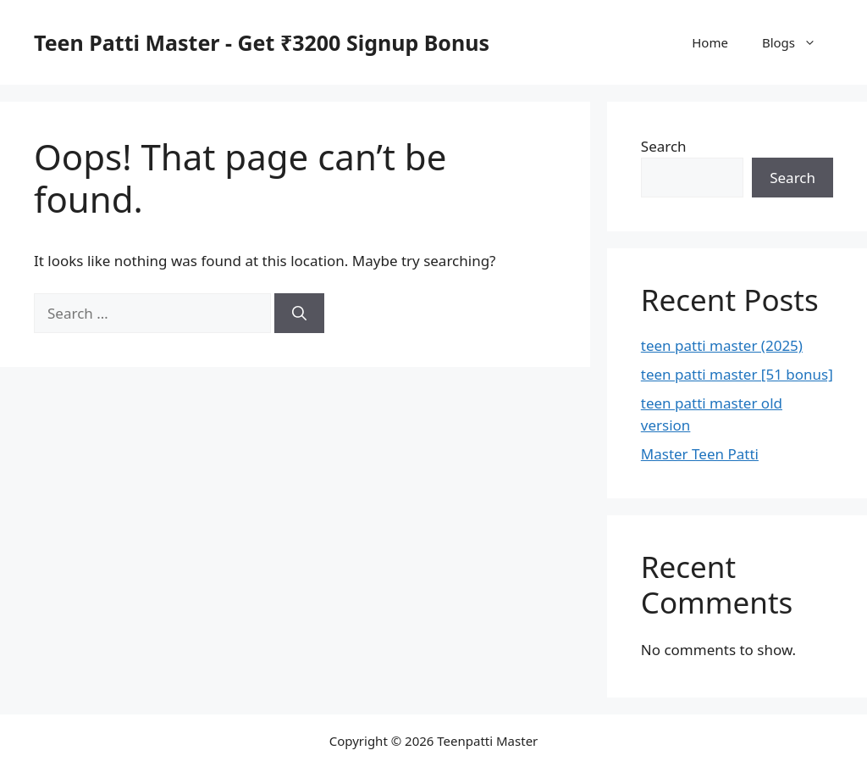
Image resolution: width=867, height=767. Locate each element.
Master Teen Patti (700, 454)
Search (664, 146)
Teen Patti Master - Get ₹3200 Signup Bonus (261, 42)
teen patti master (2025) (722, 345)
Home (710, 42)
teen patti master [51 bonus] (737, 374)
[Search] (299, 313)
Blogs (797, 42)
